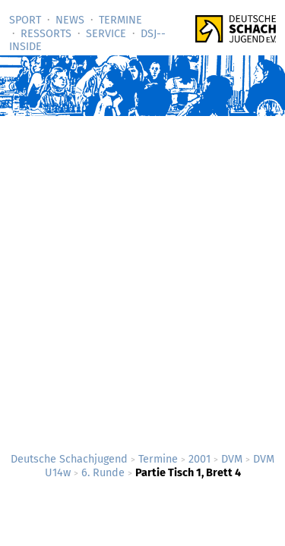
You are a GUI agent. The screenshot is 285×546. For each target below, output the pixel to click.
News (69, 20)
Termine (120, 20)
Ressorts (46, 33)
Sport (25, 20)
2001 (199, 459)
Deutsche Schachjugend (69, 459)
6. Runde (103, 472)
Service (106, 33)
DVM (231, 459)
